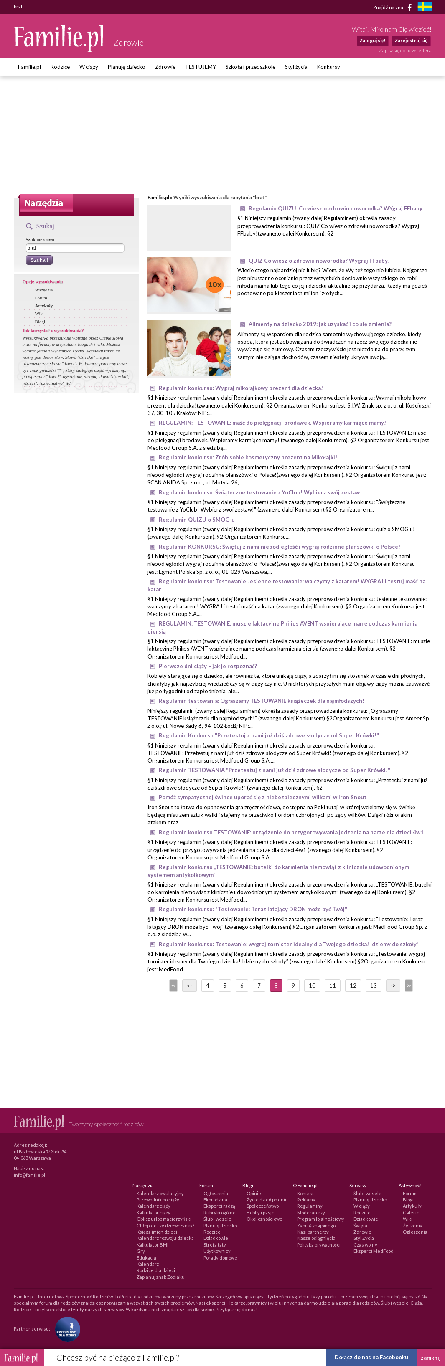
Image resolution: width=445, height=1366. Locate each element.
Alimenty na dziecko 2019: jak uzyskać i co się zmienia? (320, 324)
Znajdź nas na (393, 7)
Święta (360, 1225)
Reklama (306, 1199)
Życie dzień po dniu (267, 1199)
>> (408, 985)
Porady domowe (220, 1257)
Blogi (40, 321)
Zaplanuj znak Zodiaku (161, 1277)
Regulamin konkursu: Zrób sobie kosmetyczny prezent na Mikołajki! (248, 457)
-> (393, 985)
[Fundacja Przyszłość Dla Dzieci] (65, 1328)
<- (189, 985)
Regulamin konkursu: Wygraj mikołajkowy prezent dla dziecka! (241, 388)
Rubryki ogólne (219, 1212)
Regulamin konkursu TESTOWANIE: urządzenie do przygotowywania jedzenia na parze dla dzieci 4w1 (291, 832)
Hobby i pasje (261, 1212)
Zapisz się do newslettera (405, 50)
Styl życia (296, 66)
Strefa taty (214, 1244)
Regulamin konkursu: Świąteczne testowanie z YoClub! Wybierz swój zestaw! (260, 492)
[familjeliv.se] (424, 7)
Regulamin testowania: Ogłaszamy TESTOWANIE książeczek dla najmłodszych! (261, 700)
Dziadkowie (215, 1238)
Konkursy (328, 66)
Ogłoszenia (215, 1193)
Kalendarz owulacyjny (160, 1193)
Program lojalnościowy (320, 1219)
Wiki (39, 313)
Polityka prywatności (319, 1244)
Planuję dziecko (126, 66)
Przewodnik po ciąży (158, 1199)
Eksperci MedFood (373, 1251)
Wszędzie (44, 289)
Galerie (411, 1212)
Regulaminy (310, 1206)
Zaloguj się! (372, 40)
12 (353, 985)
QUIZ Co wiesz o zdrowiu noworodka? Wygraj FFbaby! (319, 260)
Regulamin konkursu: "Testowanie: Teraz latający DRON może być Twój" (253, 909)
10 (312, 985)
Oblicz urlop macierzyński (164, 1219)
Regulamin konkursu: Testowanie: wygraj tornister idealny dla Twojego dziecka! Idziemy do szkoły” (289, 944)
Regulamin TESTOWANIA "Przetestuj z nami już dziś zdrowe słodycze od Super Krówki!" (274, 770)
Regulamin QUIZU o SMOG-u (197, 519)
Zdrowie (165, 66)
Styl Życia (363, 1238)
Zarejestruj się (410, 40)
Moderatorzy (311, 1212)
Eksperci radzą (219, 1206)
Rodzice (60, 66)
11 (332, 985)
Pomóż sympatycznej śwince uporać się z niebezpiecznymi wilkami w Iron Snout (262, 797)
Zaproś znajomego (316, 1225)
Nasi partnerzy (313, 1231)
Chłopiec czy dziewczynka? (165, 1225)
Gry (141, 1251)
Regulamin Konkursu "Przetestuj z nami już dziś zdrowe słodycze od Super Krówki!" (269, 735)
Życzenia (412, 1225)
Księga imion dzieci (157, 1231)
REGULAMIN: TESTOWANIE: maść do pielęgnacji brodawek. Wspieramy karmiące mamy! (272, 422)
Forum (41, 297)
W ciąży (88, 66)
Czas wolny (365, 1244)
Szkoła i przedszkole (250, 66)
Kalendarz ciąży (153, 1206)
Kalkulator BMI (152, 1244)
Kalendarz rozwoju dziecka (165, 1238)
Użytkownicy (217, 1251)
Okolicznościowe (264, 1219)
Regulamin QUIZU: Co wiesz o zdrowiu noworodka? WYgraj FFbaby (335, 208)
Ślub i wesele (217, 1219)
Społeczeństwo (263, 1206)
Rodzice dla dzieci (156, 1270)
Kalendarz (148, 1264)
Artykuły (44, 305)
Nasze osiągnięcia (316, 1238)
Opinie (254, 1193)
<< (172, 985)
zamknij (431, 1357)
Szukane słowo (40, 239)
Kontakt (305, 1193)
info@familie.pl (29, 1175)
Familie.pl (29, 66)
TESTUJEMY (200, 66)
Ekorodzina (215, 1199)
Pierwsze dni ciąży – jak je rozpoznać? (208, 666)
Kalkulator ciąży (153, 1212)
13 (373, 985)
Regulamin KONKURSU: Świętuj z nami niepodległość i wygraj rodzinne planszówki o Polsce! (279, 546)
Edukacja (146, 1257)
